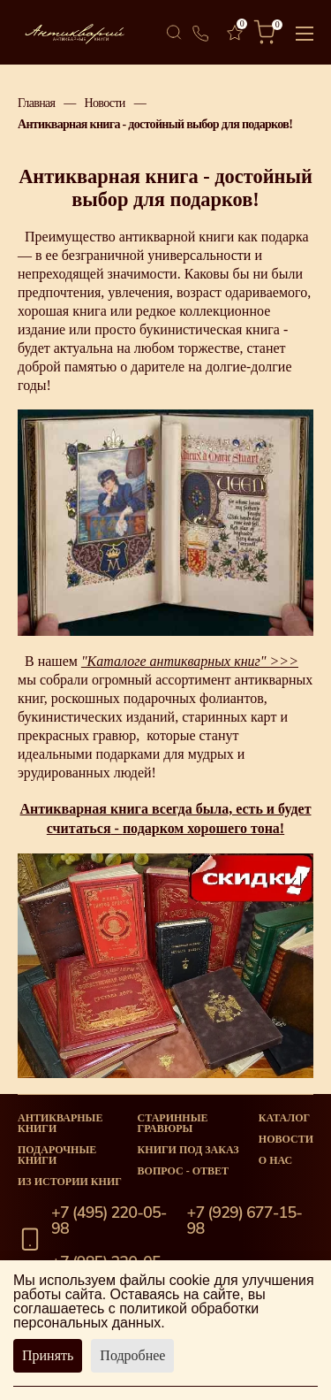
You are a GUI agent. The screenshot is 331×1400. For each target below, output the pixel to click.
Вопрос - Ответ (183, 1171)
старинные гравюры (173, 1123)
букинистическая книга (209, 329)
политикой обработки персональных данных (136, 1315)
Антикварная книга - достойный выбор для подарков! (155, 124)
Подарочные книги (57, 1155)
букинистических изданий (96, 716)
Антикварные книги (60, 1123)
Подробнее (132, 1355)
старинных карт (229, 716)
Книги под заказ (188, 1149)
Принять (47, 1355)
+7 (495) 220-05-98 (109, 1220)
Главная (36, 102)
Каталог (284, 1118)
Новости (105, 102)
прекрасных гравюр (77, 735)
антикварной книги (175, 236)
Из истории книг (70, 1181)
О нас (275, 1160)
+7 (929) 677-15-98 (245, 1220)
